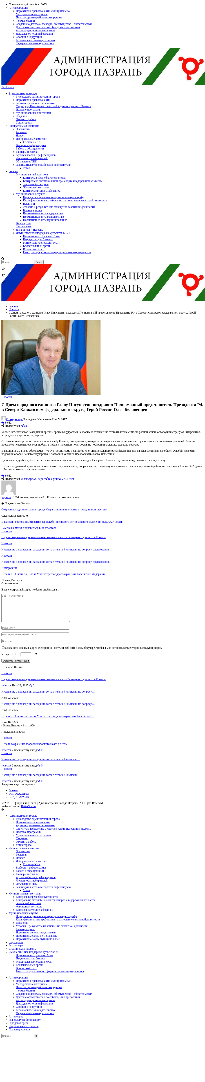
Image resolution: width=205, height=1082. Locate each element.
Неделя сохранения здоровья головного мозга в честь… (35, 710)
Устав (26, 856)
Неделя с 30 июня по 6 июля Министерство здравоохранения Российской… (47, 682)
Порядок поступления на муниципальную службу (46, 882)
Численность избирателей (32, 847)
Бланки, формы (25, 895)
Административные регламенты (35, 64)
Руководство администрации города (38, 57)
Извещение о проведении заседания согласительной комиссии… (40, 725)
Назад (6, 541)
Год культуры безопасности (25, 986)
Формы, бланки (25, 956)
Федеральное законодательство (35, 979)
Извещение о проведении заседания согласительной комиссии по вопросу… (48, 658)
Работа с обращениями (30, 837)
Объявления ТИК (26, 850)
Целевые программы (28, 70)
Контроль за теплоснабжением (34, 876)
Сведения (22, 77)
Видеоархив (16, 908)
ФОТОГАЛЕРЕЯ (19, 760)
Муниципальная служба (23, 879)
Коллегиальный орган (29, 931)
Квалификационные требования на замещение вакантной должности (58, 885)
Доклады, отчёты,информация (34, 969)
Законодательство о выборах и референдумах (43, 853)
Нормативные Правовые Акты (34, 921)
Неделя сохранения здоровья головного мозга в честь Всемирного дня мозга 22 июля (53, 645)
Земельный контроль (28, 869)
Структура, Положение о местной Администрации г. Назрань (53, 67)
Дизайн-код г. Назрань (22, 915)
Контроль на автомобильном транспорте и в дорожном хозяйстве (55, 866)
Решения (21, 821)
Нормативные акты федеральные (36, 898)
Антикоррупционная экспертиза (35, 966)
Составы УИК (31, 830)
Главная (13, 756)
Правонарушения (19, 995)
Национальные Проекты (23, 992)
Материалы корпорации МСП (34, 928)
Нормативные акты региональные (36, 902)
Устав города (24, 83)
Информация (9, 528)
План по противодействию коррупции (39, 953)
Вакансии (22, 889)
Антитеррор (16, 982)
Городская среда (18, 989)
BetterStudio (28, 772)
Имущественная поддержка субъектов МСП (36, 918)
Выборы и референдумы (31, 834)
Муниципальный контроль (25, 859)
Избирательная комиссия (24, 814)
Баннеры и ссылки (27, 840)
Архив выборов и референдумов (35, 843)
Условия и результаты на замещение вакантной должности (52, 892)
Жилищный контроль (29, 872)
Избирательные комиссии (31, 827)
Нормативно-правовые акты (33, 60)
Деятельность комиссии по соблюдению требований (48, 963)
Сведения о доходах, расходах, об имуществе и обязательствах (54, 960)
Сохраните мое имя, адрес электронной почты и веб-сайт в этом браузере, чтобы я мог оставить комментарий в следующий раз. (83, 614)
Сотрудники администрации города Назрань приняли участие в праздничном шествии (54, 470)
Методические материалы (32, 950)
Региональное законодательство (35, 976)
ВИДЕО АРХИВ (19, 763)
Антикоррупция (18, 944)
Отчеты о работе (26, 80)
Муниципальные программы (33, 73)
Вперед (16, 541)
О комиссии (23, 817)
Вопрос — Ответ (26, 934)
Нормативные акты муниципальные (38, 905)
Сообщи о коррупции (29, 973)
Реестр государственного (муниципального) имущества (50, 937)
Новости (6, 358)
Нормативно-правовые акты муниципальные (43, 947)
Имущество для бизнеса (30, 924)
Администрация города (23, 54)
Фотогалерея (16, 911)
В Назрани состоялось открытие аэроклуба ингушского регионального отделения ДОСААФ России (62, 482)
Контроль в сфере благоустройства (37, 863)
